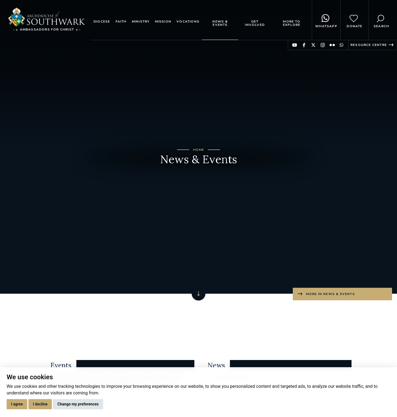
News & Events (220, 23)
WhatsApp (326, 20)
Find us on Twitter (313, 45)
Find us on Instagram (322, 45)
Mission (163, 21)
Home (198, 150)
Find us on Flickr (332, 45)
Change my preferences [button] (77, 404)
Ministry (141, 21)
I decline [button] (40, 404)
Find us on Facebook (304, 45)
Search (381, 20)
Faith (121, 21)
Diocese (101, 21)
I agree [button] (17, 404)
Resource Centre (368, 45)
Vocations (187, 21)
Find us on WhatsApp (341, 45)
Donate (354, 20)
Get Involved (255, 23)
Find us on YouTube (294, 45)
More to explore (291, 23)
